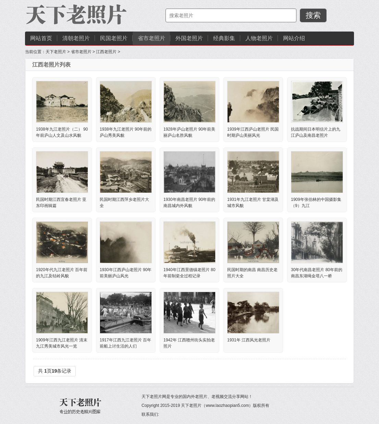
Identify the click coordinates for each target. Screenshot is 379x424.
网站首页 (41, 38)
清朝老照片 (76, 38)
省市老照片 (151, 38)
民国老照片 (113, 38)
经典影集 (224, 38)
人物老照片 (259, 38)
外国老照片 (189, 38)
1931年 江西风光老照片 (248, 340)
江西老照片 (106, 51)
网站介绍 (294, 38)
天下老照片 (56, 51)
